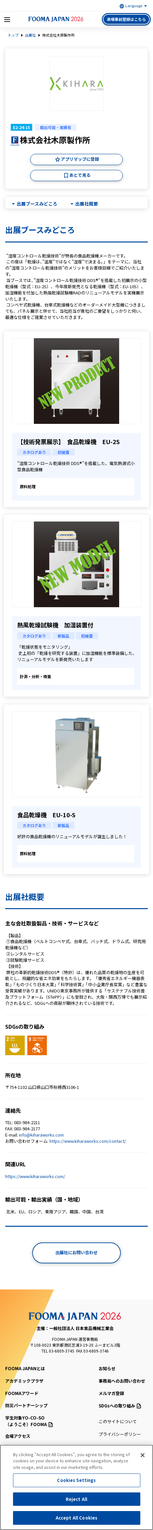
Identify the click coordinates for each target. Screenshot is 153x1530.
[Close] (142, 1455)
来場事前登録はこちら (126, 19)
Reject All (76, 1499)
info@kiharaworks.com (41, 1135)
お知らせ (107, 1368)
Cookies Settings (76, 1480)
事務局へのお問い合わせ (122, 1381)
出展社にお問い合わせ (76, 1252)
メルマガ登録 (111, 1393)
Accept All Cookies (76, 1518)
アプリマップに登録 (80, 159)
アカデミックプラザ (24, 1381)
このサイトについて (118, 1421)
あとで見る (79, 175)
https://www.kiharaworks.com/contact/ (87, 1141)
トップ (13, 35)
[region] (76, 1487)
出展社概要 (86, 204)
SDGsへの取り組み (120, 1406)
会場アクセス (17, 1436)
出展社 (30, 35)
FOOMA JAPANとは (25, 1368)
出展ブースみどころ (37, 204)
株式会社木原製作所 (58, 35)
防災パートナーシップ (26, 1405)
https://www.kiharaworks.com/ (35, 1176)
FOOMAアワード (21, 1393)
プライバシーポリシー (120, 1434)
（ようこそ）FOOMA (41, 1421)
